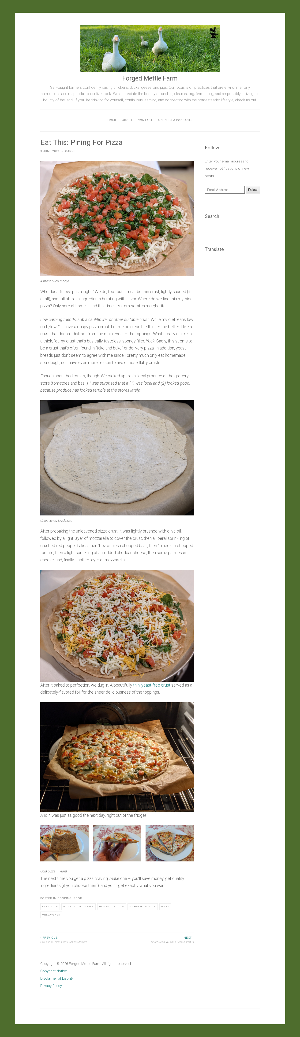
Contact (145, 120)
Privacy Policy (51, 986)
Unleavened (51, 914)
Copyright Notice (53, 971)
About (127, 120)
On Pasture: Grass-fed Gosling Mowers (78, 940)
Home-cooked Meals (78, 906)
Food (78, 898)
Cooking (64, 898)
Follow (253, 190)
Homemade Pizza (111, 906)
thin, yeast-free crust (151, 685)
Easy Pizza (50, 906)
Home (112, 120)
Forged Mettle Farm (150, 78)
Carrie (70, 151)
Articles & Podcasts (175, 120)
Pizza (165, 906)
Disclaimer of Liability (57, 978)
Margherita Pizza (142, 906)
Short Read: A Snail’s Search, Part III (155, 940)
